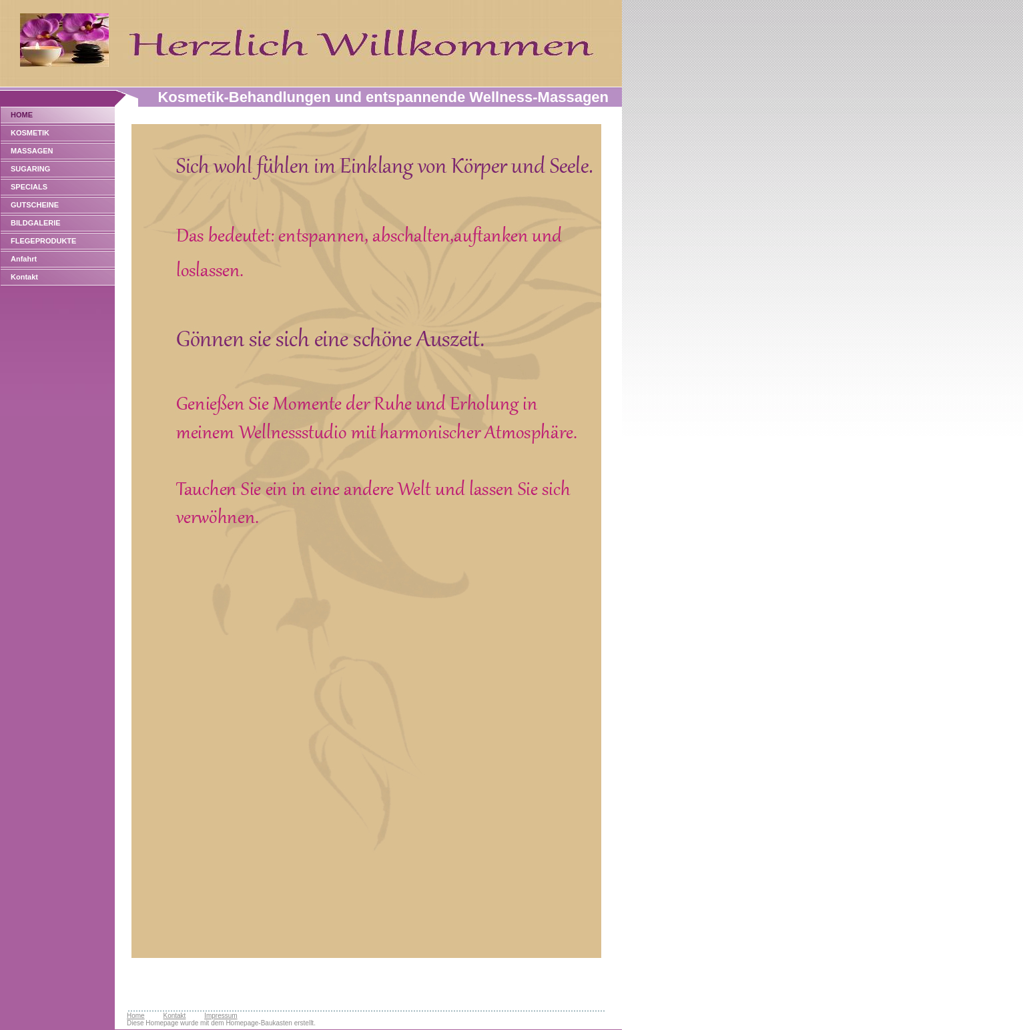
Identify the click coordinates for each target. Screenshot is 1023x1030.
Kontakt (24, 277)
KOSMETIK (30, 133)
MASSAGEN (32, 151)
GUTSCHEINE (35, 205)
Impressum (220, 1015)
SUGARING (30, 169)
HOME (22, 115)
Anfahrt (24, 259)
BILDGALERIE (36, 223)
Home (136, 1015)
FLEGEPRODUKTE (43, 241)
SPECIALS (29, 187)
